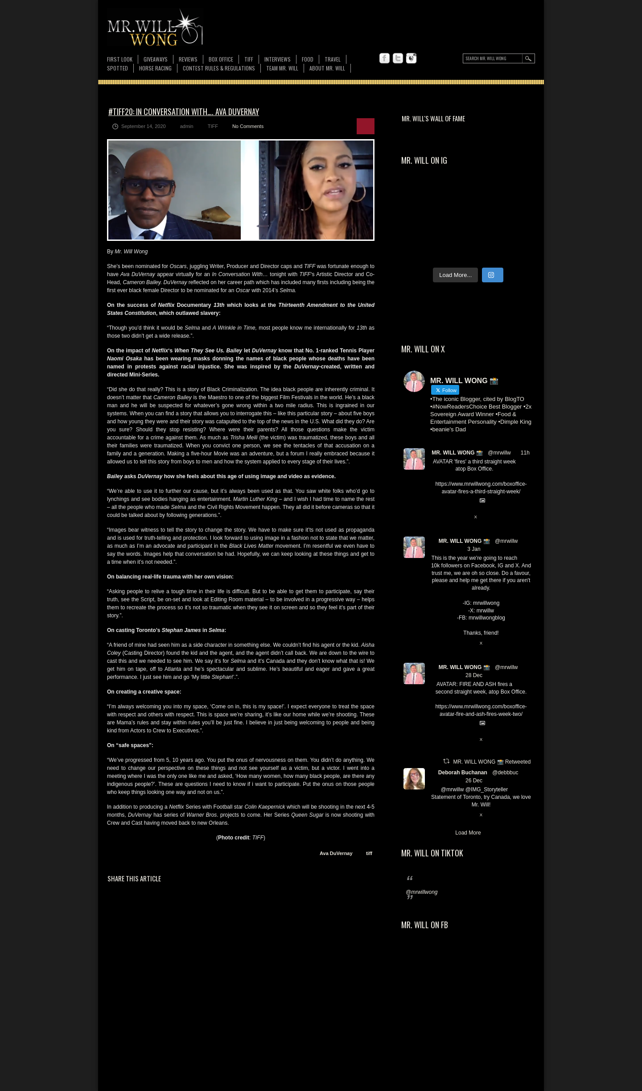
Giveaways (156, 59)
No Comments (247, 126)
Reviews (188, 59)
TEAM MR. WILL (282, 68)
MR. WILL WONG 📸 (457, 453)
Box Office (221, 59)
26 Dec (473, 780)
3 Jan (473, 549)
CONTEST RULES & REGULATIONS (219, 68)
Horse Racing (155, 68)
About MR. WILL (327, 68)
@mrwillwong (422, 892)
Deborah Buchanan (462, 772)
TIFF (248, 59)
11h (525, 453)
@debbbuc (505, 772)
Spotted (117, 68)
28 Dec (473, 675)
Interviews (277, 59)
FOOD (307, 59)
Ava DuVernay (336, 853)
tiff (369, 853)
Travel (333, 59)
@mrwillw (499, 453)
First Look (119, 59)
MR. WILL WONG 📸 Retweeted (492, 762)
